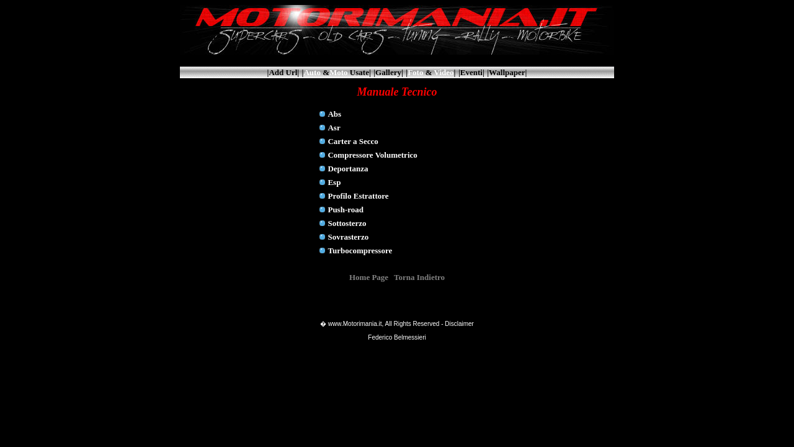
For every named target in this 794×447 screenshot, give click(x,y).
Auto (311, 72)
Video (444, 72)
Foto (415, 72)
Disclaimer (459, 323)
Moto (338, 72)
